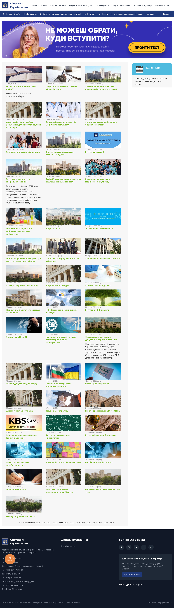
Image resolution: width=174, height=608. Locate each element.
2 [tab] (10, 56)
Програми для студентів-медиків (23, 152)
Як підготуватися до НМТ (98, 285)
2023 (55, 522)
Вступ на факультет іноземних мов (63, 462)
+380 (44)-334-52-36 (14, 585)
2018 (83, 522)
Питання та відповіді (142, 5)
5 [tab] (22, 56)
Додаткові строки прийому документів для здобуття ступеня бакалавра (23, 125)
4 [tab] (18, 56)
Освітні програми (39, 5)
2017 (89, 522)
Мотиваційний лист (16, 489)
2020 (72, 522)
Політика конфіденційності (160, 602)
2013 (112, 522)
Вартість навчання (121, 5)
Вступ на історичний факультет (101, 435)
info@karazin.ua (15, 589)
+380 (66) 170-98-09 (14, 570)
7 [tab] (30, 56)
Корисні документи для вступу (21, 383)
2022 (60, 522)
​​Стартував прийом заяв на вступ (22, 285)
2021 (66, 522)
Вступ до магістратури (57, 285)
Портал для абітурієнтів (97, 383)
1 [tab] (6, 56)
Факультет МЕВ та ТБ (16, 337)
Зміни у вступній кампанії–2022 (21, 516)
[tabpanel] (87, 39)
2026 (38, 522)
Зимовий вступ (162, 5)
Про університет (102, 5)
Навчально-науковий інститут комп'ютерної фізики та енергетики (61, 340)
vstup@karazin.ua (13, 577)
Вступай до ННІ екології (97, 310)
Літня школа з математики (99, 228)
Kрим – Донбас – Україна (131, 584)
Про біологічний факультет (99, 462)
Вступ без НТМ (53, 228)
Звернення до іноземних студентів (103, 258)
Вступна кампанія (58, 5)
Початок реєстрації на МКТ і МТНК (102, 411)
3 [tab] (14, 56)
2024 (49, 522)
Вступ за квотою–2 (94, 152)
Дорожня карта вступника (19, 411)
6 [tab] (26, 56)
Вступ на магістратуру (57, 411)
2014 (106, 522)
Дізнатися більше (132, 574)
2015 (100, 522)
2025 (43, 522)
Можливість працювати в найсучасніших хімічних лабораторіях (19, 231)
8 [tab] (33, 56)
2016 (95, 522)
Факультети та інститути (80, 5)
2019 (78, 522)
